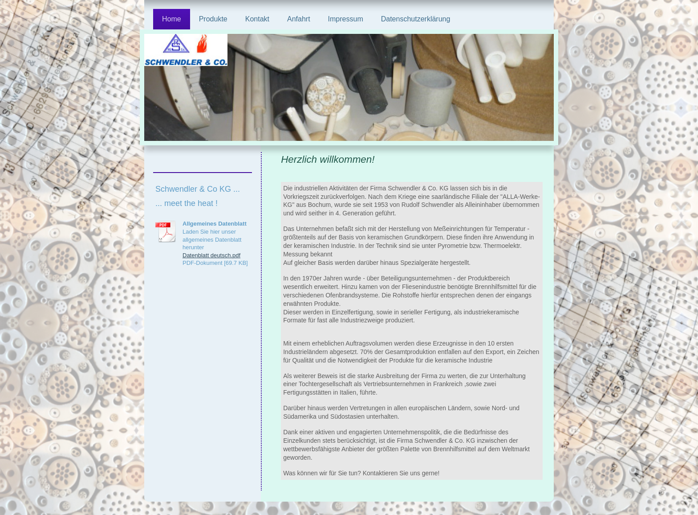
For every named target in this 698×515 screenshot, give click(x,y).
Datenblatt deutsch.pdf (211, 255)
